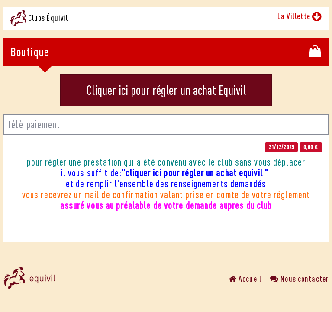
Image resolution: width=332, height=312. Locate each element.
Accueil (245, 278)
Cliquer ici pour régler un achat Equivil (166, 90)
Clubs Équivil (39, 18)
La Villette (299, 16)
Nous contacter (299, 278)
